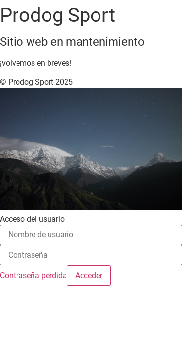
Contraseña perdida (33, 275)
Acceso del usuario (32, 219)
